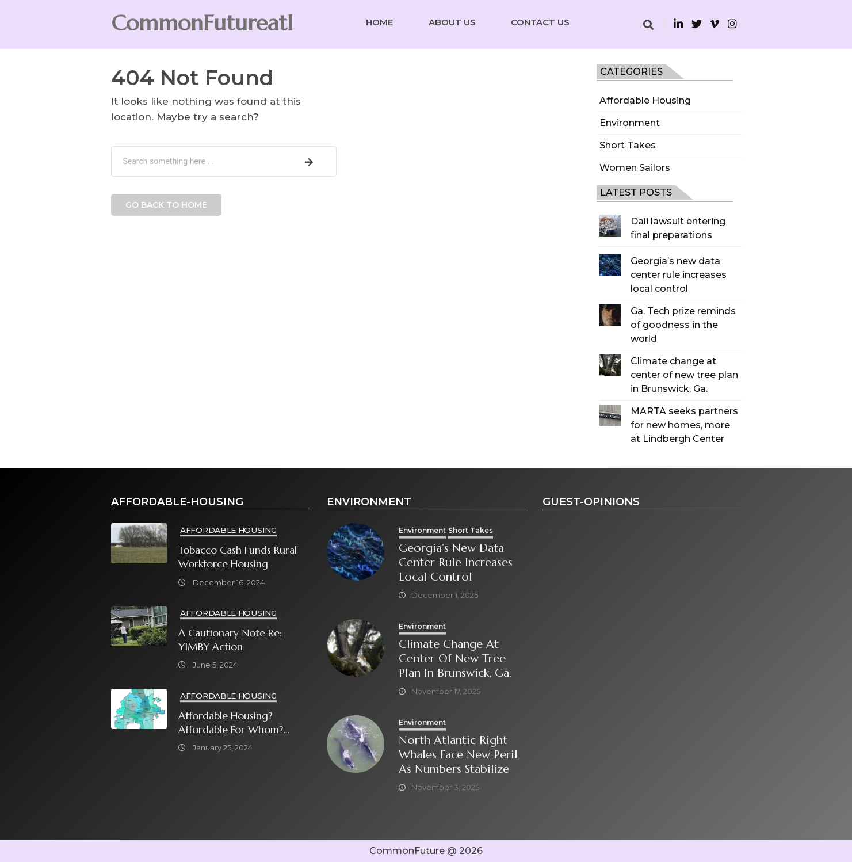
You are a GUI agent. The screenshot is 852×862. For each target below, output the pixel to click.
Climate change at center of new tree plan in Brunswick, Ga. (684, 375)
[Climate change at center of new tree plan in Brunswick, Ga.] (610, 365)
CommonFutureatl (202, 23)
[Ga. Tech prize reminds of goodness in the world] (610, 315)
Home (379, 22)
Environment (629, 122)
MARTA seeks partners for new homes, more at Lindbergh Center (684, 425)
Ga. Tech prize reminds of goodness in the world (683, 325)
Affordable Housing (645, 100)
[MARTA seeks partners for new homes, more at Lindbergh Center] (610, 415)
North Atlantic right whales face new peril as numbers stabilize (458, 754)
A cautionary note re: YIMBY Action (230, 640)
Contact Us (540, 22)
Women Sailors (634, 167)
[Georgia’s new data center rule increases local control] (610, 265)
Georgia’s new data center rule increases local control (679, 274)
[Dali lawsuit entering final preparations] (610, 226)
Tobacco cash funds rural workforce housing (237, 557)
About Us (452, 22)
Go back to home (166, 205)
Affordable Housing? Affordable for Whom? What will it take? (230, 723)
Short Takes (627, 145)
